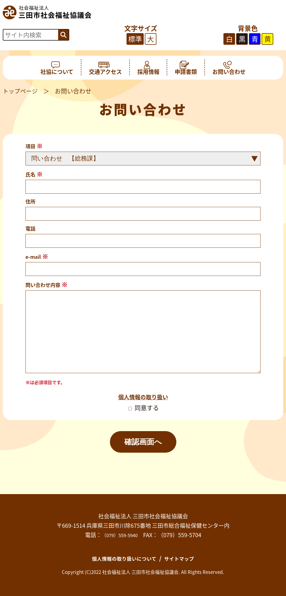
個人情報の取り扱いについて (121, 558)
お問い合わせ (229, 68)
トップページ (21, 90)
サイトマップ (184, 558)
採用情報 (148, 68)
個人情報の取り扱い (143, 396)
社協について (56, 68)
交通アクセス (105, 68)
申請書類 (186, 68)
